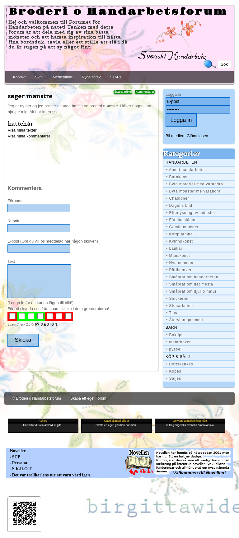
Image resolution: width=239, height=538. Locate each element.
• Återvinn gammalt (184, 320)
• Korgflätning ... (182, 234)
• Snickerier (177, 298)
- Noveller (16, 450)
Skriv (39, 77)
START (116, 77)
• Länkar (174, 248)
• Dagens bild (179, 205)
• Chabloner (177, 198)
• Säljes (173, 378)
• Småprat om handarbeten (192, 277)
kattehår (20, 123)
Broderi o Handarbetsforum (117, 12)
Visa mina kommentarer (29, 136)
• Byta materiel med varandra (194, 184)
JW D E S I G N (46, 324)
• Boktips (175, 335)
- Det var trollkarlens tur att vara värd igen (48, 475)
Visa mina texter (22, 130)
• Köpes (173, 371)
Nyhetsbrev (91, 77)
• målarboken (179, 342)
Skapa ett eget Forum (88, 398)
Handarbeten (181, 162)
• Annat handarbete (185, 170)
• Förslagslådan (181, 220)
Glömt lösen (197, 135)
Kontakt (19, 77)
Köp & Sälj (178, 357)
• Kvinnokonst (179, 241)
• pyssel (174, 349)
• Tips (171, 313)
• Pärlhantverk (180, 270)
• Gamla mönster (182, 227)
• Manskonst (178, 255)
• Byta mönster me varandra (193, 191)
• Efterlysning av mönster (190, 213)
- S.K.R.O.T (19, 468)
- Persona (16, 463)
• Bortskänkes (179, 364)
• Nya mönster (180, 263)
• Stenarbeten (179, 306)
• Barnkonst (177, 177)
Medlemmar (62, 77)
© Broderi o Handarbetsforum (36, 398)
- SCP (13, 457)
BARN (171, 327)
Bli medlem (175, 135)
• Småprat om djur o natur (191, 291)
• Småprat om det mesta (189, 284)
